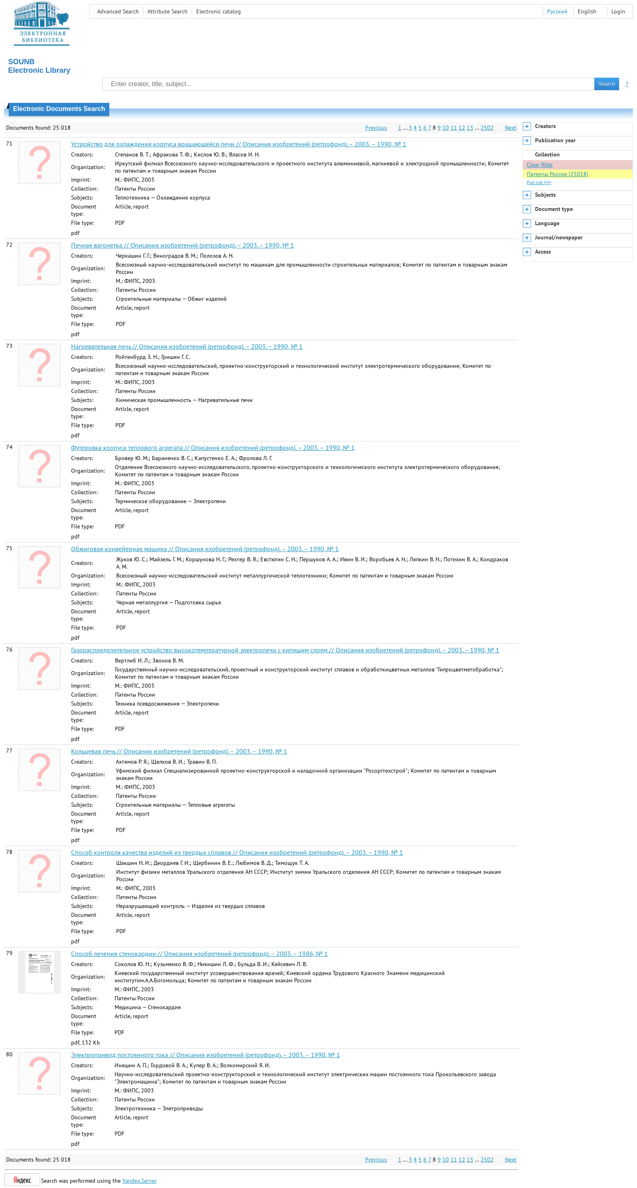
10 (445, 127)
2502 (487, 127)
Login (618, 11)
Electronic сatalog (218, 11)
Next (510, 127)
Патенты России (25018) (557, 174)
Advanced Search (118, 11)
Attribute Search (167, 11)
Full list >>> (539, 182)
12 (462, 127)
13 (470, 127)
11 (454, 127)
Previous (376, 127)
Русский (557, 11)
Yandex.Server (139, 1180)
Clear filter (540, 164)
